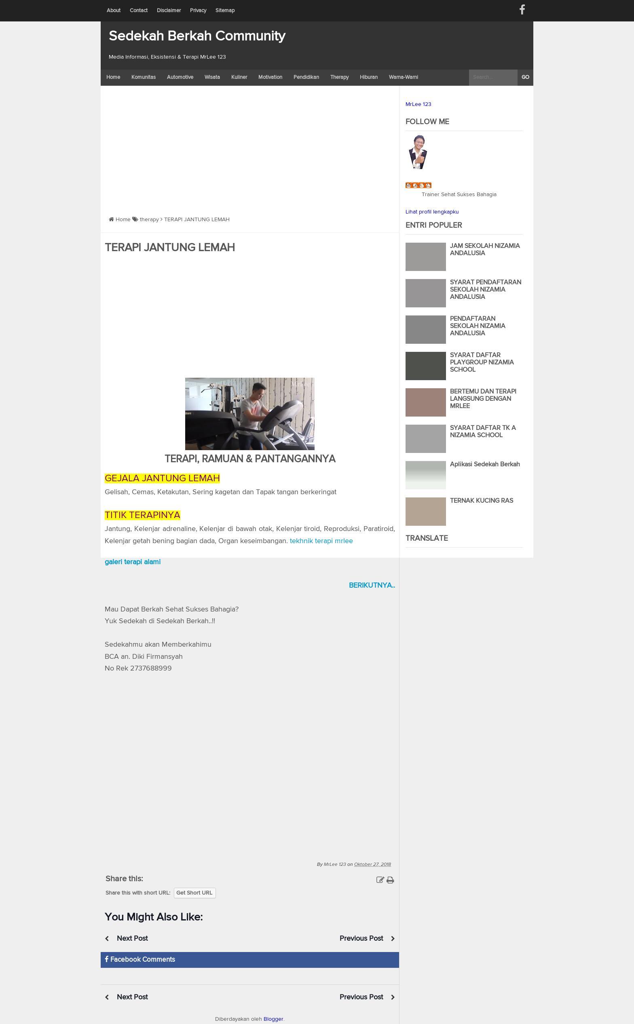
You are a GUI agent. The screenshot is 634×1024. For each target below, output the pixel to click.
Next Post (132, 938)
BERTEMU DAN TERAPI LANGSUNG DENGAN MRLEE (483, 399)
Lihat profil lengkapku (432, 212)
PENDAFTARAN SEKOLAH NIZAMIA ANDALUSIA (477, 326)
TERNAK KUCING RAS (481, 501)
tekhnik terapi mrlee (321, 541)
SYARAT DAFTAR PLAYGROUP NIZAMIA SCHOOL (482, 362)
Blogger (273, 1019)
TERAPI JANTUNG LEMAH (170, 248)
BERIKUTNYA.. (372, 585)
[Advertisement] (250, 146)
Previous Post (361, 938)
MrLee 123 (418, 104)
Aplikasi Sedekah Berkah (485, 464)
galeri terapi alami (133, 562)
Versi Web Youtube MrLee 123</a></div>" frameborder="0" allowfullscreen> (250, 765)
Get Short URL (194, 893)
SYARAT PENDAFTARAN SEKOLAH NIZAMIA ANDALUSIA (485, 289)
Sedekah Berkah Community (197, 37)
